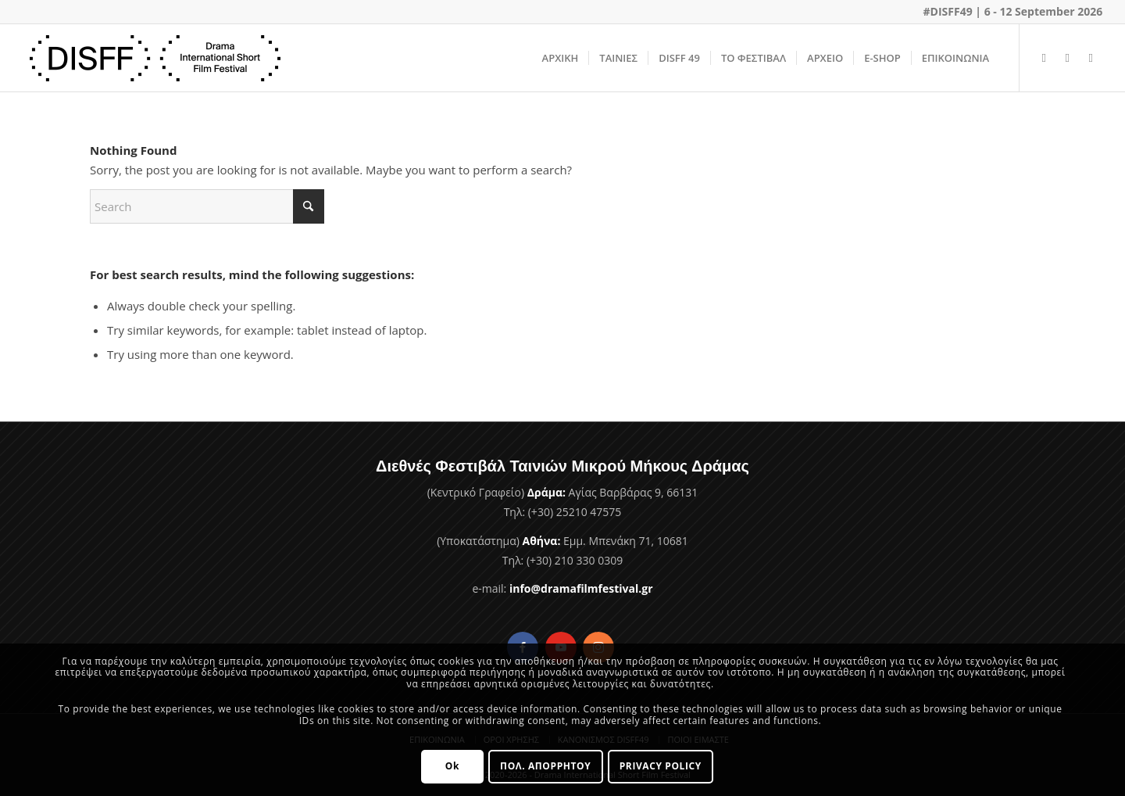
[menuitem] (560, 57)
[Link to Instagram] (1090, 57)
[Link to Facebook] (1043, 57)
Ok (452, 766)
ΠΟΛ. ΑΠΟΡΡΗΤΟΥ (545, 766)
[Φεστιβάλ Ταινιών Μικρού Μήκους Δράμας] (155, 57)
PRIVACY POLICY (661, 766)
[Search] (207, 206)
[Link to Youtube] (1067, 57)
